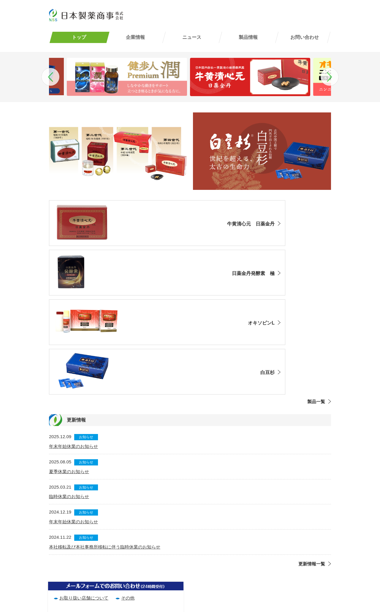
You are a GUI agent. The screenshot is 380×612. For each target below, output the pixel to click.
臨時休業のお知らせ (69, 395)
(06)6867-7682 (65, 582)
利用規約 (216, 551)
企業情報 (135, 37)
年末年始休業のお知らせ (73, 345)
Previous (50, 77)
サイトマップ (221, 568)
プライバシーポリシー (230, 560)
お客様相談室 (295, 586)
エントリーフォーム (228, 577)
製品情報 (248, 37)
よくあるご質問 (297, 560)
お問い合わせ (304, 37)
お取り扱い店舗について (83, 497)
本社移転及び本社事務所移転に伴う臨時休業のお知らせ (104, 446)
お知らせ (86, 336)
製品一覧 (316, 300)
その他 (127, 497)
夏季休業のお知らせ (69, 370)
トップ (79, 37)
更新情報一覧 (311, 462)
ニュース (191, 37)
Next (329, 77)
